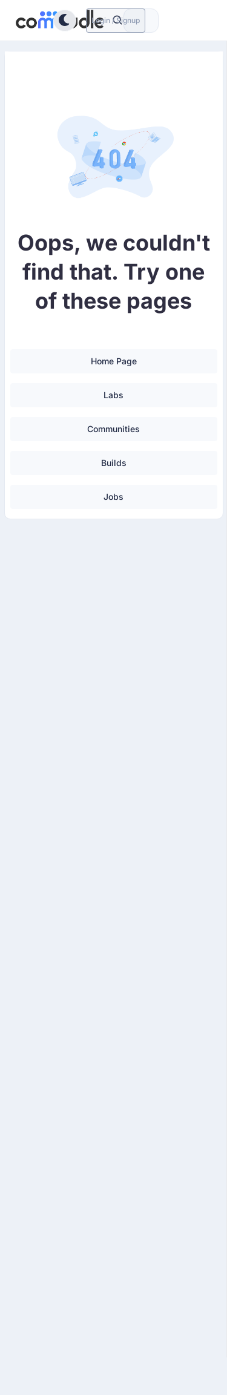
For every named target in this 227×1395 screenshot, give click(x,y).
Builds (114, 463)
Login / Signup (115, 20)
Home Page (114, 361)
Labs (113, 395)
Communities (113, 429)
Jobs (113, 496)
